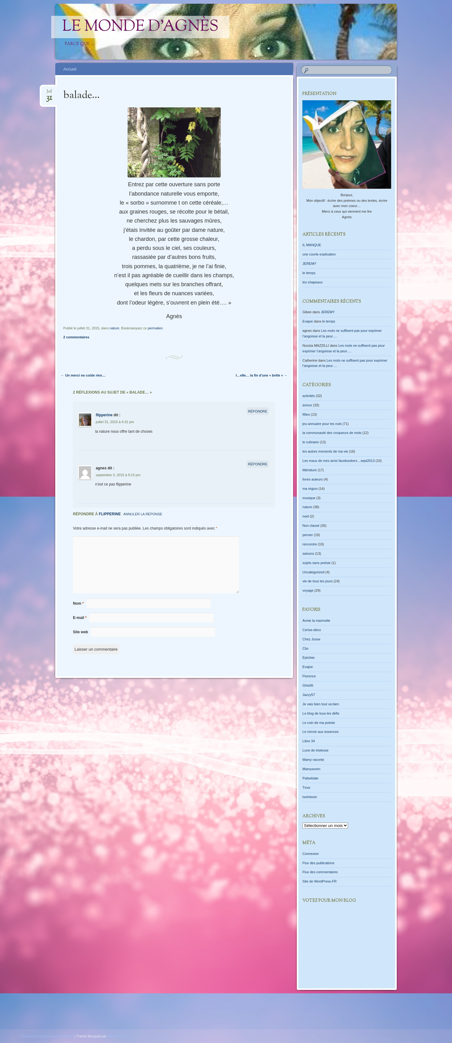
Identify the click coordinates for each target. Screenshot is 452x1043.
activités (308, 396)
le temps (308, 273)
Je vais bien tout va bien (320, 704)
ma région (310, 488)
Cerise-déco (311, 630)
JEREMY (309, 263)
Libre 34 (308, 741)
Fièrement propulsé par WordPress (47, 1036)
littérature (309, 470)
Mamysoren (311, 769)
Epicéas (308, 657)
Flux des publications (318, 863)
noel (305, 516)
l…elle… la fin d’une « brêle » (261, 375)
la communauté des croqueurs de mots (331, 433)
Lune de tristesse (315, 750)
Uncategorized (313, 572)
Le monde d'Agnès (140, 27)
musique (308, 498)
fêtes (306, 414)
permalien (155, 328)
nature (114, 328)
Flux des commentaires (320, 872)
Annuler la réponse (142, 514)
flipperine (104, 415)
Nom (78, 603)
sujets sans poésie (316, 563)
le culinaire (310, 442)
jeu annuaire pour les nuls (321, 424)
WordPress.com (119, 1036)
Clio (305, 648)
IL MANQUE (311, 245)
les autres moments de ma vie (325, 451)
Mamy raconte (313, 759)
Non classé (310, 525)
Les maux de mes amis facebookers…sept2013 (338, 461)
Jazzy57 (308, 695)
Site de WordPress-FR (319, 881)
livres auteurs (312, 479)
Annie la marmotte (316, 620)
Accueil (69, 69)
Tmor (306, 787)
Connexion (310, 854)
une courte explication (319, 254)
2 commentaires (76, 337)
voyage (307, 590)
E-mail (80, 618)
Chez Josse (311, 639)
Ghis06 (307, 685)
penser (307, 535)
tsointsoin (309, 797)
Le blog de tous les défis (320, 713)
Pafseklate (310, 778)
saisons (308, 553)
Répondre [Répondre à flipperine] (257, 411)
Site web (80, 632)
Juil (49, 93)
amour (307, 405)
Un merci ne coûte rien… (83, 375)
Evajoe (307, 321)
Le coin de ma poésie (318, 723)
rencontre (309, 544)
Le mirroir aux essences (320, 732)
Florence (309, 676)
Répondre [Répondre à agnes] (257, 464)
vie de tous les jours (317, 581)
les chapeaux (312, 282)
